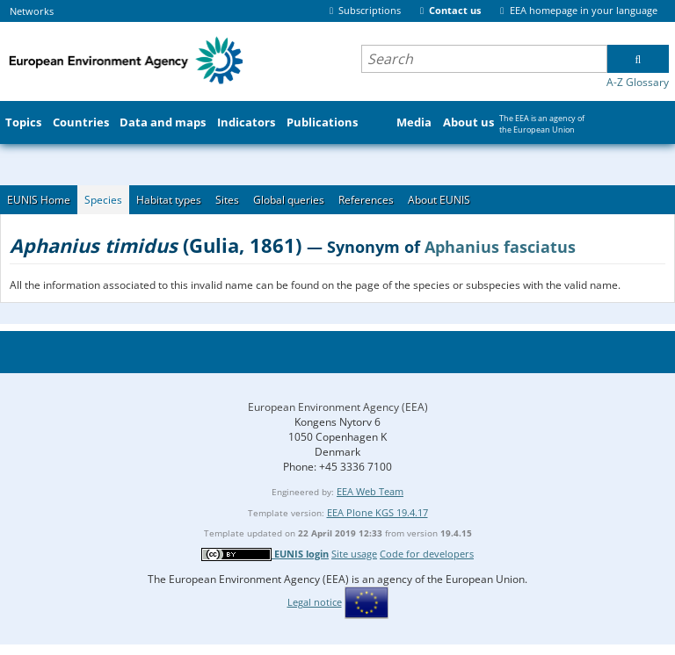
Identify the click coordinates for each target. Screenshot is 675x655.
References (366, 199)
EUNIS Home (38, 199)
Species (103, 199)
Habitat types (168, 199)
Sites (227, 199)
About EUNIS (439, 199)
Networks (32, 11)
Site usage (354, 553)
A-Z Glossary (637, 82)
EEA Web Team (370, 491)
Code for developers (427, 553)
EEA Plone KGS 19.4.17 (377, 512)
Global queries (288, 199)
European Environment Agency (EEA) (338, 406)
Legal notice (314, 601)
